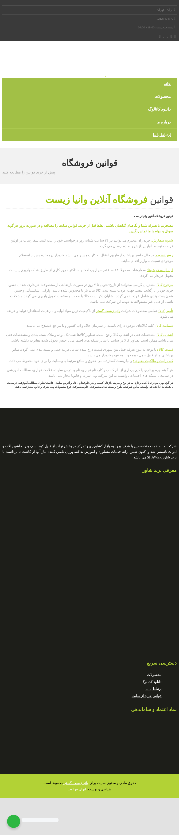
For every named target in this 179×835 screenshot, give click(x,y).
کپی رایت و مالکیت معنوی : (153, 361)
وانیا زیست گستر (108, 311)
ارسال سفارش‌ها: (160, 270)
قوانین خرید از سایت (146, 696)
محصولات (162, 96)
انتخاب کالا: (164, 335)
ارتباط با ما (162, 135)
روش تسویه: (164, 255)
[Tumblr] (160, 36)
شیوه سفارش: (162, 240)
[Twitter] (171, 36)
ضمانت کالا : (164, 325)
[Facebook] (175, 36)
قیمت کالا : (165, 349)
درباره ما (163, 122)
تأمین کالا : (165, 311)
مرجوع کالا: (164, 285)
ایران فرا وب (77, 789)
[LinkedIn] (167, 36)
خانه (167, 84)
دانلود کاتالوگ (159, 109)
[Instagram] (163, 36)
